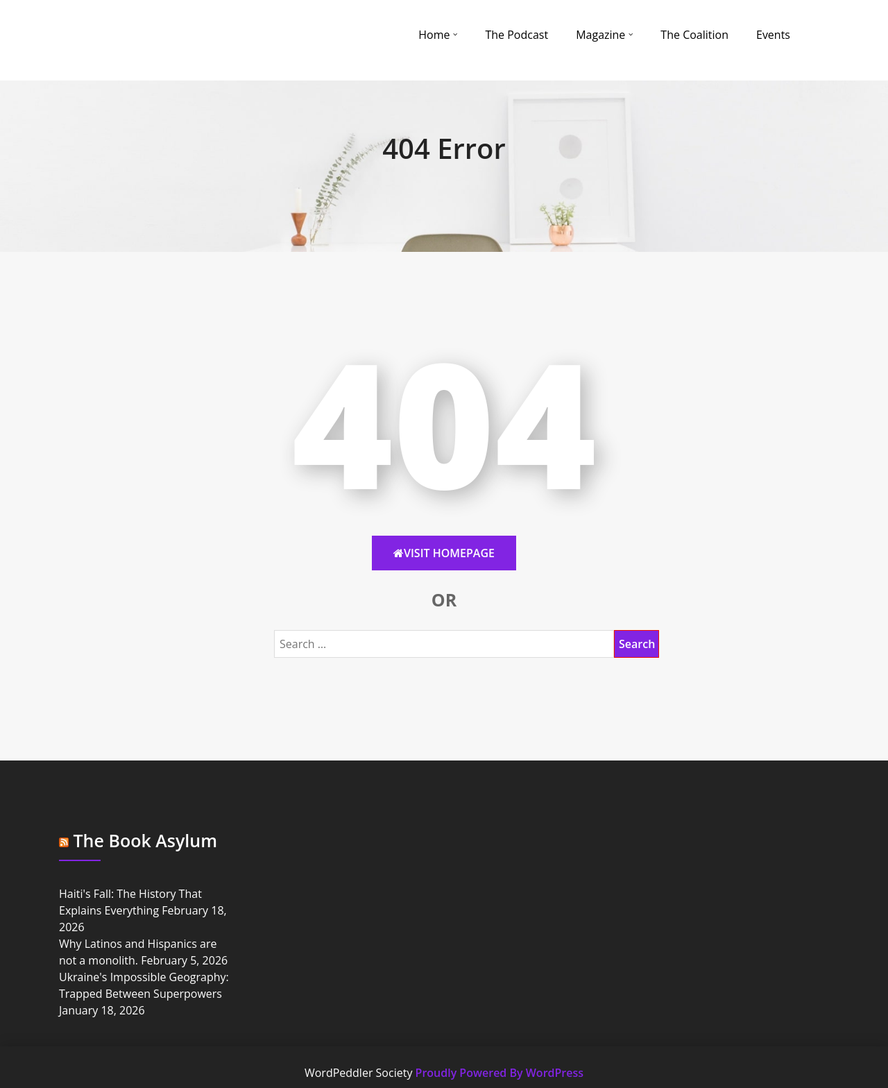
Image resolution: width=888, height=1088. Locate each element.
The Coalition (694, 34)
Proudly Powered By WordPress (499, 1072)
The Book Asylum (146, 840)
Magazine (600, 34)
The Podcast (516, 34)
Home (434, 34)
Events (773, 34)
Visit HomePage (444, 553)
